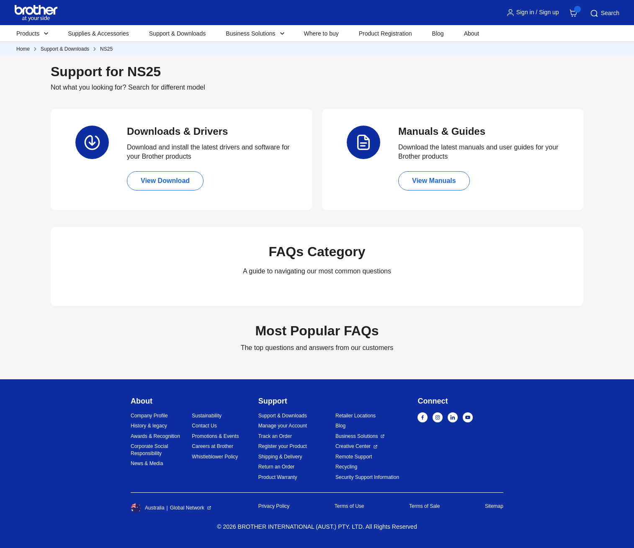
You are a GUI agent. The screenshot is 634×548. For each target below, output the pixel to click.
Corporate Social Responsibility (149, 449)
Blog (438, 33)
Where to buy (321, 33)
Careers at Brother (212, 446)
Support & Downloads (177, 33)
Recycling (346, 467)
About (471, 33)
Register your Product (282, 446)
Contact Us (204, 426)
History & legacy (149, 426)
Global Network (187, 508)
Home (23, 49)
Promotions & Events (215, 436)
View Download (165, 180)
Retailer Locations (355, 416)
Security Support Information (367, 477)
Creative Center (353, 446)
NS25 (106, 49)
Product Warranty (277, 477)
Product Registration (385, 33)
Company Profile (149, 416)
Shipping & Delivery (280, 457)
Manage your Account (282, 426)
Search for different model (166, 87)
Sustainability (207, 416)
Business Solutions (356, 436)
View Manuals (434, 180)
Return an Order (276, 467)
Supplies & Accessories (98, 33)
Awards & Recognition (155, 436)
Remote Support (353, 457)
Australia (148, 508)
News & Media (147, 463)
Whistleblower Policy (215, 457)
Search (604, 13)
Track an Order (275, 436)
